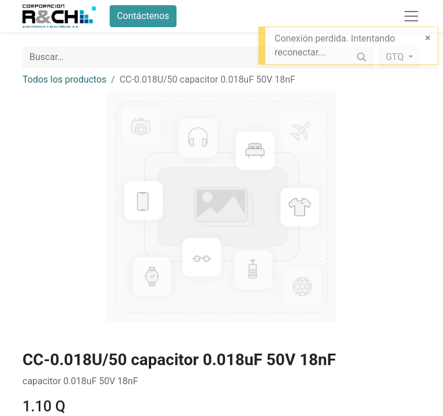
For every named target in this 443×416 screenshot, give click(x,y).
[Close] (428, 38)
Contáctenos (143, 15)
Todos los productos (64, 79)
